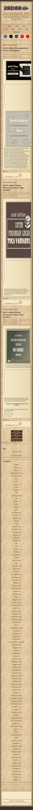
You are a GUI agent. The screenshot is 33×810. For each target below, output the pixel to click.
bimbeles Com (16, 540)
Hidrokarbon (16, 594)
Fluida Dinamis (16, 774)
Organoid (16, 709)
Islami (16, 504)
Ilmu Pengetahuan (16, 495)
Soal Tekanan (16, 580)
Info (6, 29)
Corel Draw (16, 484)
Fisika (16, 487)
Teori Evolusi (16, 608)
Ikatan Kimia (16, 647)
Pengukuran (16, 535)
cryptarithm (16, 692)
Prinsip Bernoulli (16, 757)
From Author (16, 569)
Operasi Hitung (16, 526)
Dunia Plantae (16, 653)
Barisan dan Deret (16, 588)
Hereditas (16, 715)
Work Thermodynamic (16, 726)
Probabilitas (16, 743)
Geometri (8, 56)
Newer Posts (17, 431)
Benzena (16, 597)
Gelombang (16, 777)
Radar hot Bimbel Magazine (17, 801)
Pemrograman (16, 532)
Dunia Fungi (16, 656)
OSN (13, 29)
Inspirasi (16, 501)
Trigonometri (16, 554)
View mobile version (17, 440)
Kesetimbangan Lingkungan (16, 642)
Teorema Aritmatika (16, 740)
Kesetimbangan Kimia (16, 628)
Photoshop (17, 538)
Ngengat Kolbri (16, 664)
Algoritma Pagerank (16, 701)
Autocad (16, 470)
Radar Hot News (19, 802)
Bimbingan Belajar (16, 476)
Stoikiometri (16, 591)
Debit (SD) (16, 583)
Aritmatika (16, 467)
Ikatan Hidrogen (16, 645)
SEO (20, 29)
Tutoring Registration (17, 574)
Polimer (16, 737)
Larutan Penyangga (16, 619)
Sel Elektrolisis (16, 614)
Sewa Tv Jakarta (16, 451)
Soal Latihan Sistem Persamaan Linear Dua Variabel (13, 314)
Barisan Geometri (16, 687)
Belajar (8, 802)
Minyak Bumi (16, 636)
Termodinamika (16, 771)
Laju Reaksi (16, 630)
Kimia (16, 509)
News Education (16, 566)
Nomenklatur (16, 754)
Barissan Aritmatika (16, 684)
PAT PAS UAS (16, 529)
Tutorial (16, 557)
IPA (24, 26)
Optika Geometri (16, 766)
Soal (26, 29)
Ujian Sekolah (16, 560)
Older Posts (17, 434)
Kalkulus (16, 507)
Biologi (16, 478)
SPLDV (16, 729)
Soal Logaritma (16, 681)
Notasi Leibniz (16, 667)
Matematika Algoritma (16, 698)
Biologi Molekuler (16, 735)
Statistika (16, 552)
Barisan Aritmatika (16, 695)
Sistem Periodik (16, 659)
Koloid (16, 625)
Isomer (16, 732)
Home (9, 26)
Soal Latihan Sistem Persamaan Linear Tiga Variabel (13, 187)
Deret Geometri (16, 690)
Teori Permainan (16, 706)
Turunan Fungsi (16, 585)
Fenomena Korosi (16, 712)
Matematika (16, 32)
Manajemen (16, 515)
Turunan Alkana (16, 602)
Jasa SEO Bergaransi (16, 455)
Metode (16, 521)
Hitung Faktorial (16, 751)
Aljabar (7, 195)
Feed (29, 802)
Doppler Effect (16, 723)
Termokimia (16, 633)
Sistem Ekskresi (16, 622)
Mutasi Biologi (16, 611)
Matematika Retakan (16, 704)
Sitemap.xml (25, 802)
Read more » (6, 171)
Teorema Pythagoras (16, 746)
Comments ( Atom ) (16, 442)
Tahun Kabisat (16, 749)
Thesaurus (16, 571)
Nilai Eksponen (16, 678)
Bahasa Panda (16, 763)
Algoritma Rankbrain (16, 721)
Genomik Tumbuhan (16, 605)
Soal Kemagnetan (16, 577)
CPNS (17, 26)
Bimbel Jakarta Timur (16, 473)
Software (16, 549)
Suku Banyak (16, 768)
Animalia (16, 650)
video (20, 56)
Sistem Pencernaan (16, 616)
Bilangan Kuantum (16, 661)
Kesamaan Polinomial (16, 675)
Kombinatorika (16, 512)
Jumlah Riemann (16, 670)
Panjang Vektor (16, 600)
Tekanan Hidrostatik (16, 718)
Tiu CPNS (16, 760)
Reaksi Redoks (16, 639)
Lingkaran (16, 780)
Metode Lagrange (16, 673)
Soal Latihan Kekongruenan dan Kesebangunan (15, 49)
